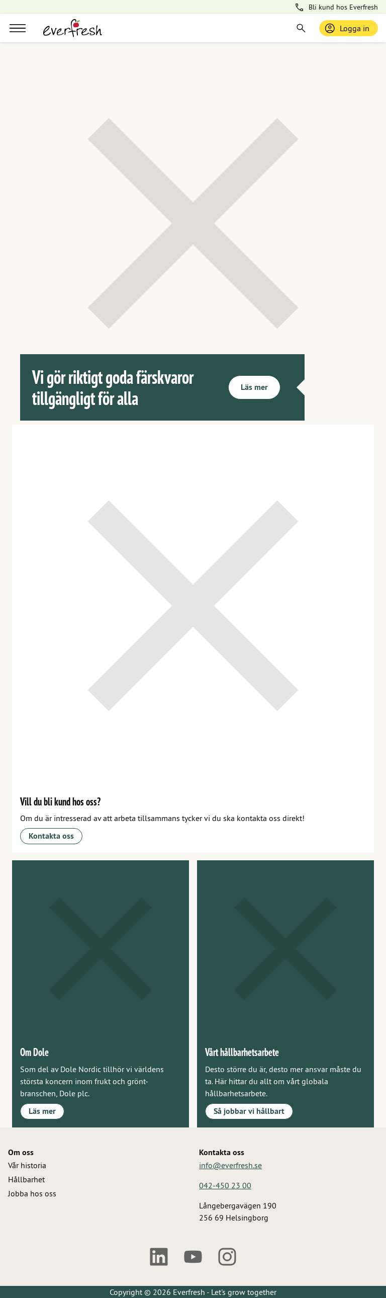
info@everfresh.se (230, 1165)
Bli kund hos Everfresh (336, 7)
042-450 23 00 (225, 1185)
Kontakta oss (51, 836)
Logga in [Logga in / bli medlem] (346, 28)
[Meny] (17, 28)
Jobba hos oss (32, 1193)
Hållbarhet (26, 1179)
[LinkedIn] (159, 1257)
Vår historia (27, 1165)
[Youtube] (193, 1257)
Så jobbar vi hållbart (249, 1111)
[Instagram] (227, 1257)
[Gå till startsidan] (72, 28)
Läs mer (254, 387)
